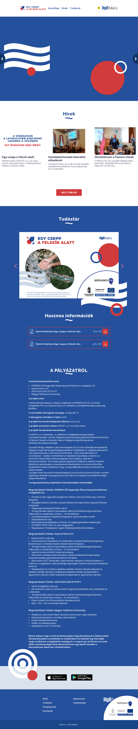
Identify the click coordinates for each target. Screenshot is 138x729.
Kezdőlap (53, 8)
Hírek (64, 8)
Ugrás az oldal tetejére (68, 724)
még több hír (69, 192)
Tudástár (75, 8)
